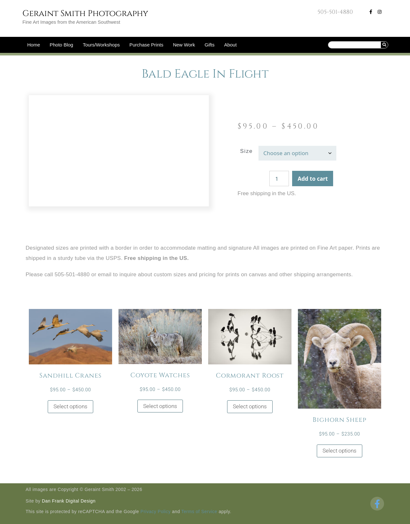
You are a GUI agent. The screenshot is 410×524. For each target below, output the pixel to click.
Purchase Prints (146, 44)
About (230, 44)
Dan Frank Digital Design (69, 500)
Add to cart (313, 178)
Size (246, 151)
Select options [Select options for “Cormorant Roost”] (250, 406)
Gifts (210, 44)
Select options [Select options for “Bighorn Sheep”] (340, 450)
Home (33, 44)
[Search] (384, 45)
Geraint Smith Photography (85, 13)
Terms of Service (199, 511)
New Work (184, 44)
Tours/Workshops (101, 44)
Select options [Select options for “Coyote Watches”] (160, 406)
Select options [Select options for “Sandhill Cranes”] (70, 406)
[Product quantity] (279, 178)
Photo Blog (61, 44)
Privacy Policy (156, 511)
